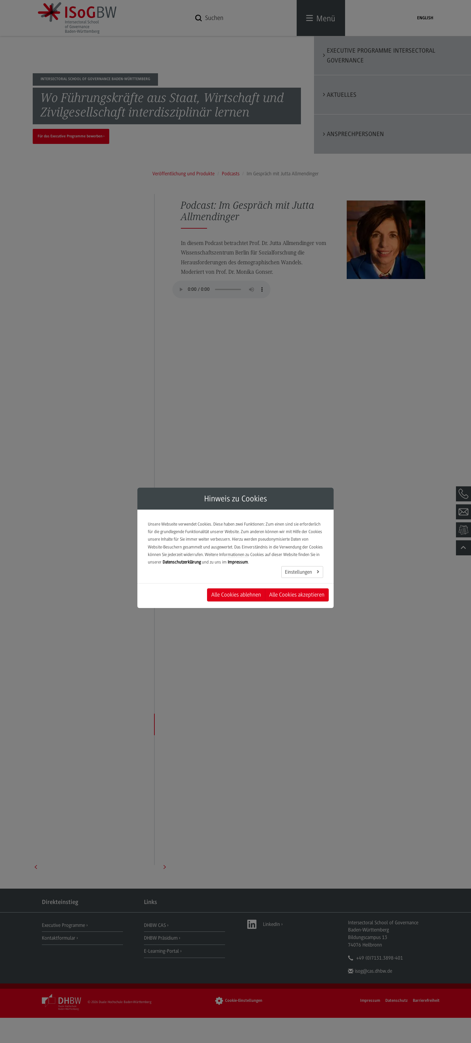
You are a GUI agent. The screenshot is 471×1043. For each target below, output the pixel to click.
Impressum (238, 562)
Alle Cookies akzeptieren (296, 594)
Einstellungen (299, 572)
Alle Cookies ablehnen (236, 594)
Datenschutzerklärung (182, 562)
